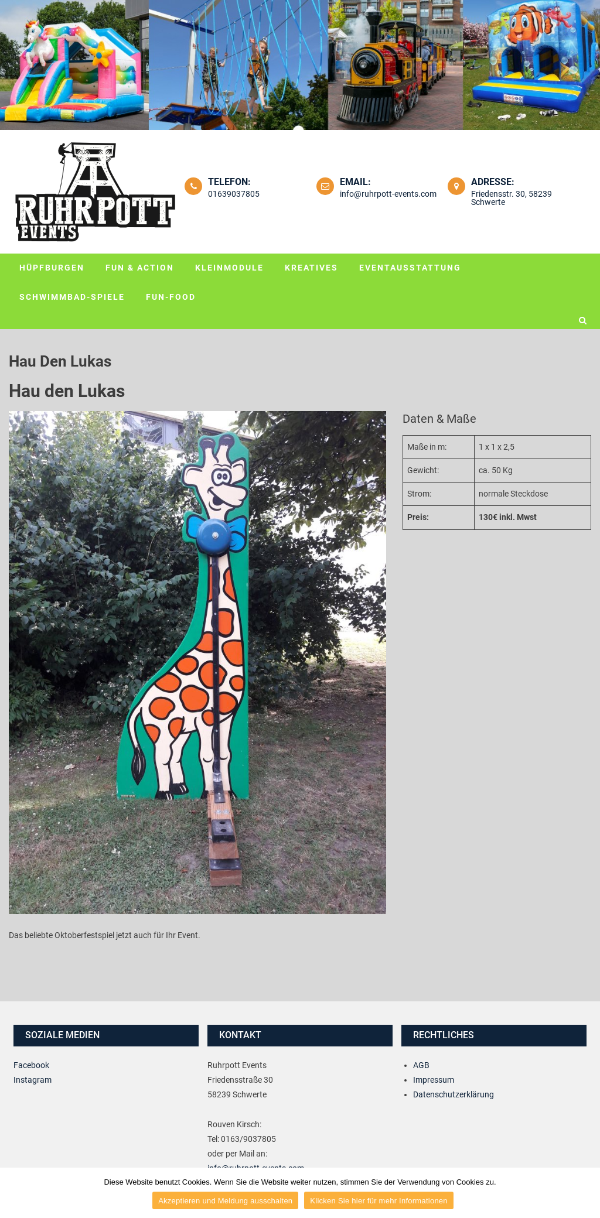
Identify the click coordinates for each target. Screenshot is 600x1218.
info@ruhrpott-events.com (388, 194)
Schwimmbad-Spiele (72, 297)
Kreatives (311, 267)
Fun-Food (171, 297)
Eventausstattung (410, 267)
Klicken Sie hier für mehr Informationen (378, 1200)
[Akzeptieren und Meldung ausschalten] (585, 1193)
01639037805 (234, 194)
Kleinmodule (229, 267)
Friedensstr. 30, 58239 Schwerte (511, 198)
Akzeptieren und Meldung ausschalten (225, 1200)
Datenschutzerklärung (453, 1094)
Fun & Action (139, 267)
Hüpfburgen (51, 267)
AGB (421, 1065)
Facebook (31, 1065)
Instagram (32, 1079)
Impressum (433, 1079)
